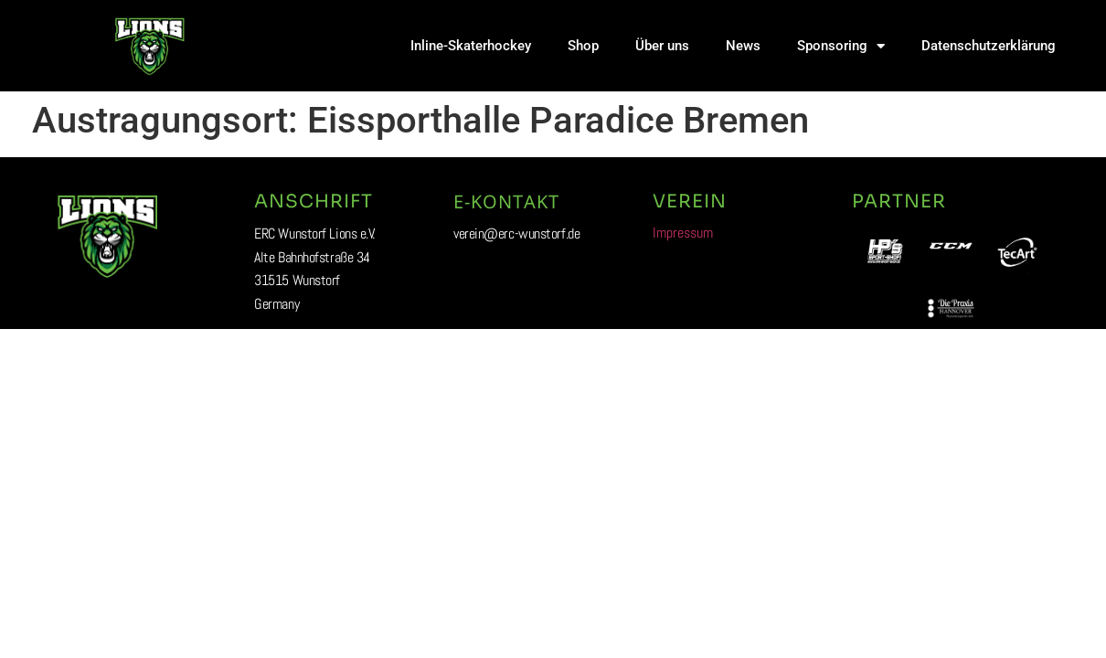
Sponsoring (841, 46)
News (743, 45)
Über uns (662, 45)
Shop (583, 45)
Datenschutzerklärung (988, 45)
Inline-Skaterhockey (470, 45)
